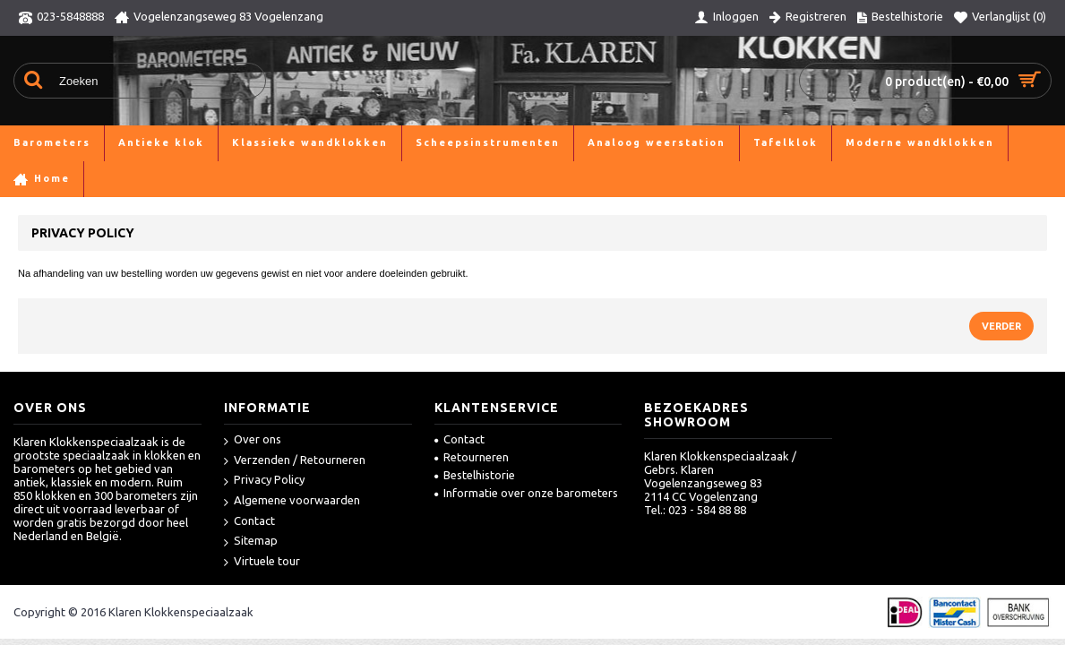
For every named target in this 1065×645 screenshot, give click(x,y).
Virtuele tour (262, 562)
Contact (249, 521)
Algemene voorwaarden (292, 501)
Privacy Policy (264, 480)
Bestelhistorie (474, 475)
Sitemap (251, 541)
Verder (1001, 326)
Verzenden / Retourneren (294, 461)
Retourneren (471, 457)
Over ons (252, 440)
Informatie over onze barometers (526, 492)
